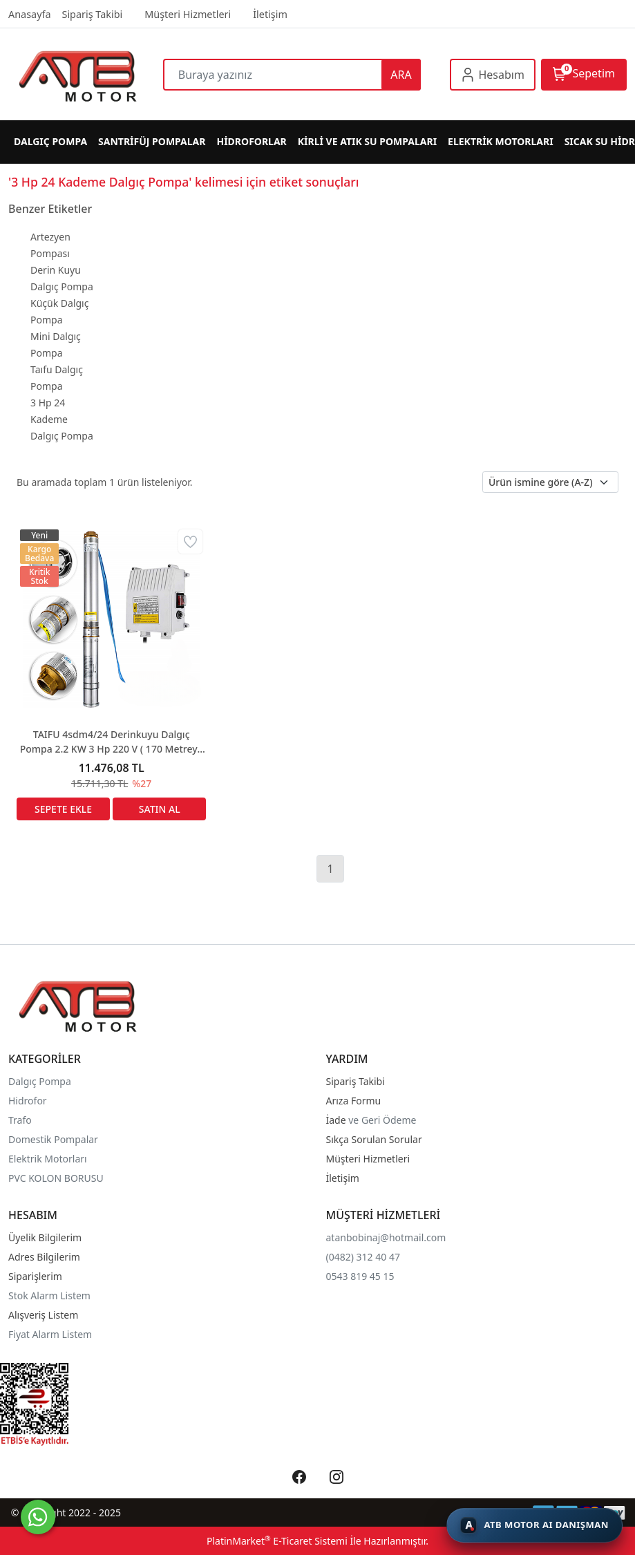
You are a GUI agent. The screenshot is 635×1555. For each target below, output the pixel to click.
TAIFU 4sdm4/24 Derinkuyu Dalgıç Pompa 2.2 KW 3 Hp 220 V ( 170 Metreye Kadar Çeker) (111, 742)
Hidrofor (27, 1100)
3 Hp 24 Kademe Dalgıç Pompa (61, 419)
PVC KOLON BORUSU (56, 1178)
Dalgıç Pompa (39, 1081)
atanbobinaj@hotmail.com (386, 1237)
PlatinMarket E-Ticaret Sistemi (277, 1540)
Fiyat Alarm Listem (50, 1334)
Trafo (20, 1120)
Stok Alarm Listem (49, 1295)
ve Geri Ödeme (382, 1120)
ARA (400, 74)
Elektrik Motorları (47, 1158)
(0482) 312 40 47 (363, 1256)
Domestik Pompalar (53, 1139)
